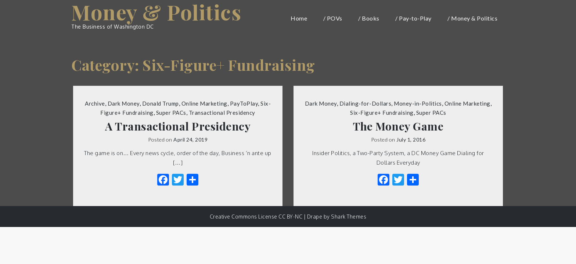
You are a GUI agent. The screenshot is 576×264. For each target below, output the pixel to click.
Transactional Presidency (222, 112)
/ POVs (332, 18)
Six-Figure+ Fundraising (382, 112)
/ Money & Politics (472, 18)
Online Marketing (204, 103)
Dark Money (124, 103)
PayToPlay (244, 103)
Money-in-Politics (418, 103)
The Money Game (398, 126)
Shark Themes (348, 216)
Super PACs (171, 112)
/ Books (368, 18)
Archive (95, 103)
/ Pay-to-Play (413, 18)
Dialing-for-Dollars (365, 103)
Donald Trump (160, 103)
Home (299, 18)
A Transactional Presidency (178, 126)
